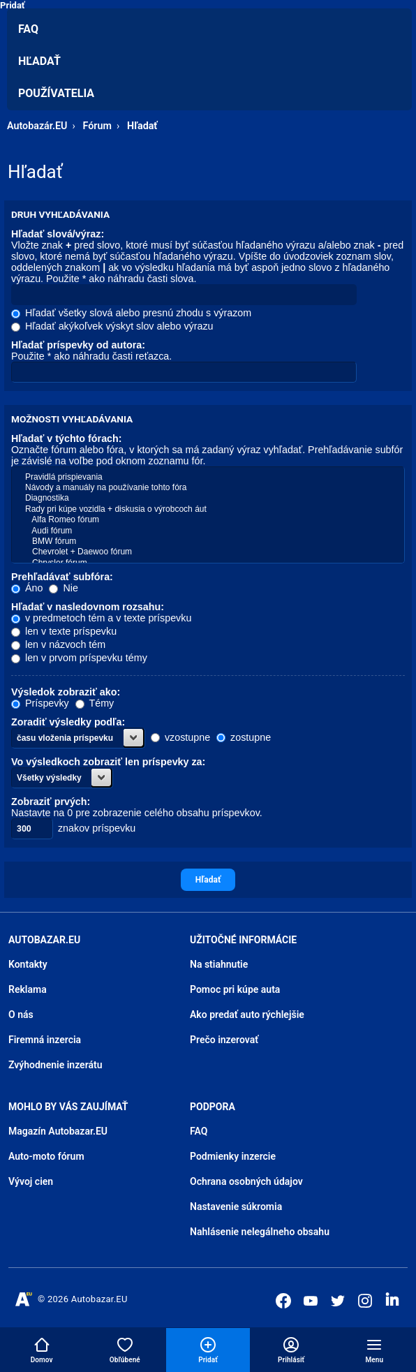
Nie (63, 587)
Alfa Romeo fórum (208, 520)
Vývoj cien (30, 1181)
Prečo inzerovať (224, 1039)
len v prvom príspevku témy (79, 657)
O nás (21, 1014)
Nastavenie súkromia (236, 1206)
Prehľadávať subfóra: (62, 576)
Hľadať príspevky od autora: (78, 345)
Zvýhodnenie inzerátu (55, 1064)
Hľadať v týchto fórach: (66, 438)
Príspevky (40, 703)
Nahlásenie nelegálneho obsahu (259, 1231)
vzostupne (180, 737)
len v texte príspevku (64, 631)
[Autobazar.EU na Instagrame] (365, 1300)
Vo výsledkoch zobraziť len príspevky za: (108, 761)
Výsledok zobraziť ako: (65, 692)
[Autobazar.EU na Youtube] (310, 1300)
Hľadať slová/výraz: (57, 233)
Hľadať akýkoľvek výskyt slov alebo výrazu (112, 326)
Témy (94, 703)
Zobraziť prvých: (50, 801)
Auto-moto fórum (46, 1156)
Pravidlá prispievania (208, 477)
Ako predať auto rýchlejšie (247, 1014)
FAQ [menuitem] (28, 29)
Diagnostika (208, 498)
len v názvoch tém (58, 644)
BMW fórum (208, 541)
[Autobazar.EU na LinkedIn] (392, 1299)
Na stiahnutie (219, 964)
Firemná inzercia (44, 1039)
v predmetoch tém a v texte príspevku (101, 618)
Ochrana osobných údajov (246, 1181)
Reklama (27, 989)
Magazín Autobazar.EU (57, 1131)
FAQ (198, 1131)
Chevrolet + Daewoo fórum (208, 552)
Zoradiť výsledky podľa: (68, 722)
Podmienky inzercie (233, 1156)
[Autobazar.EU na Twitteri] (337, 1300)
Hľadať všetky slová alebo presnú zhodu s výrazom (131, 312)
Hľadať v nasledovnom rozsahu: (87, 606)
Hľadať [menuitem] (39, 61)
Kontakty (27, 964)
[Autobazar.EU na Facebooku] (283, 1300)
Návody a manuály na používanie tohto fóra (208, 487)
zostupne (243, 737)
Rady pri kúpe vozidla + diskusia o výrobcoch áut (208, 509)
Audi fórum (208, 531)
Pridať (12, 5)
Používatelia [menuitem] (56, 93)
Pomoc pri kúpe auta (235, 989)
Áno (27, 587)
